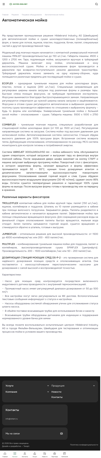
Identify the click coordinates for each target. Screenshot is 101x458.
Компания (11, 391)
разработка (16, 446)
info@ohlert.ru (12, 419)
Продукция (57, 385)
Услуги (9, 385)
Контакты (57, 397)
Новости (56, 391)
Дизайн (5, 446)
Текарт (26, 446)
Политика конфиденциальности (84, 445)
